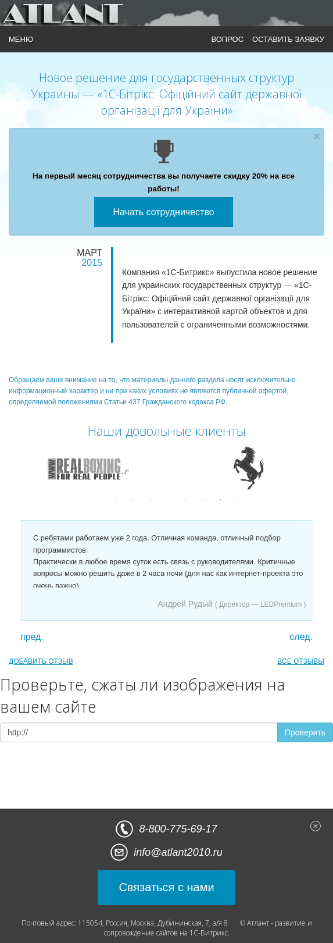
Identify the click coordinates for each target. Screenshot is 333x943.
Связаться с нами (166, 887)
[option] (85, 467)
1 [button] (115, 500)
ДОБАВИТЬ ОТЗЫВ (41, 661)
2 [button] (133, 500)
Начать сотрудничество (163, 212)
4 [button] (168, 500)
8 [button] (238, 500)
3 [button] (150, 500)
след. (301, 637)
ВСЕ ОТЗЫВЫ (300, 661)
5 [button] (185, 500)
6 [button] (203, 500)
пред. (32, 637)
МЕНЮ (21, 39)
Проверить (305, 732)
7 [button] (220, 500)
